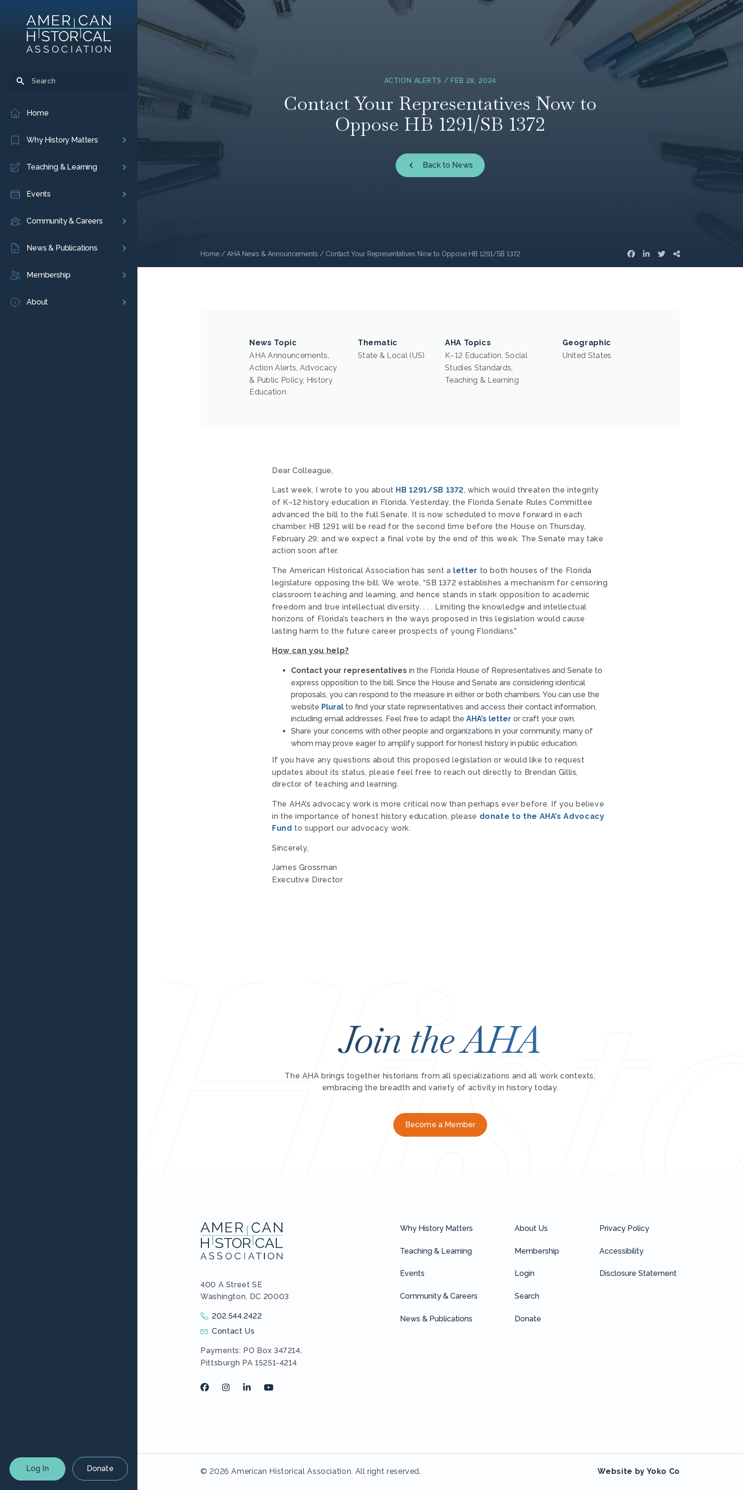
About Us (531, 1228)
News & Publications (436, 1318)
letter (465, 570)
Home (209, 254)
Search (527, 1296)
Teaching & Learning (436, 1251)
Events (412, 1273)
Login (525, 1273)
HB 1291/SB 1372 (430, 489)
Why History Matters (436, 1228)
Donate (100, 1468)
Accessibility (621, 1251)
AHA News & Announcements (272, 254)
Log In (37, 1468)
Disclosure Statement (638, 1273)
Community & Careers (439, 1296)
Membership (537, 1251)
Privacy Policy (624, 1228)
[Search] (68, 81)
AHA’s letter (488, 718)
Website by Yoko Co (639, 1471)
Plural (332, 706)
